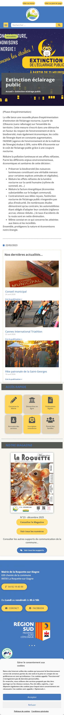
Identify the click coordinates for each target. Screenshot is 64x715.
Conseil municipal (16, 291)
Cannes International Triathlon (23, 331)
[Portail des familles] (50, 420)
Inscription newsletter (32, 427)
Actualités (11, 36)
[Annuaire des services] (13, 420)
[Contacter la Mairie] (13, 400)
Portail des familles (50, 427)
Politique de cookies (22, 711)
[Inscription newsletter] (32, 420)
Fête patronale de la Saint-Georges (26, 371)
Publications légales (50, 407)
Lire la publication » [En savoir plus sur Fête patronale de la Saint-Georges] (13, 379)
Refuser (32, 704)
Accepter (32, 697)
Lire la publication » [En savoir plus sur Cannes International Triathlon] (13, 339)
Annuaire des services (13, 427)
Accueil (9, 91)
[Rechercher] (59, 25)
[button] (6, 25)
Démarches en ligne (32, 407)
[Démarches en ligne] (32, 400)
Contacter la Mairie (14, 407)
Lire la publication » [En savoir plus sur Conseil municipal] (13, 299)
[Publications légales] (50, 400)
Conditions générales (40, 711)
